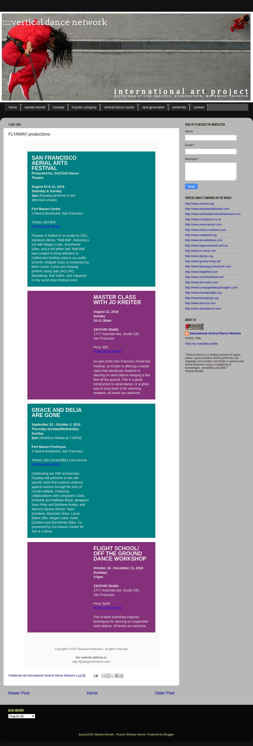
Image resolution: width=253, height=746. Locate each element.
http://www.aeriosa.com (200, 303)
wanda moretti (35, 107)
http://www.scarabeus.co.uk (203, 219)
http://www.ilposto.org (199, 256)
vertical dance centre (119, 107)
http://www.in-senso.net (200, 250)
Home (92, 693)
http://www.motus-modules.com (205, 230)
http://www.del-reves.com (201, 282)
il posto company (84, 107)
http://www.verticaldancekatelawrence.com (213, 214)
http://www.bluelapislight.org (203, 292)
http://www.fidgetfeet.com (201, 271)
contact (199, 107)
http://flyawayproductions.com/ (91, 661)
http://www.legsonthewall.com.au (206, 245)
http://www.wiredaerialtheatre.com (207, 209)
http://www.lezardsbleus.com (204, 240)
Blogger (169, 734)
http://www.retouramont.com (203, 224)
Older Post (165, 693)
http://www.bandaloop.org (201, 298)
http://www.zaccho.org (199, 203)
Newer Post (19, 693)
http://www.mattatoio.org (201, 235)
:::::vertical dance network (53, 22)
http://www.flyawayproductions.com (208, 266)
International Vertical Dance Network (215, 333)
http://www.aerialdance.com (203, 308)
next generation (153, 107)
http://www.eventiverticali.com (204, 277)
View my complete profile (201, 343)
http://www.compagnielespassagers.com (211, 287)
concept (58, 107)
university (179, 107)
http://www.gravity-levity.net (203, 261)
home (13, 107)
